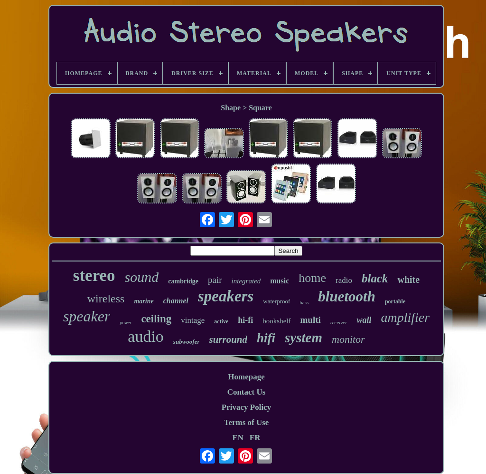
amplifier (405, 317)
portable (395, 301)
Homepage (246, 376)
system (303, 337)
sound (142, 277)
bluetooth (346, 296)
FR (255, 437)
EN (237, 437)
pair (215, 280)
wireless (106, 298)
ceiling (156, 319)
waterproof (276, 301)
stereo (94, 275)
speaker (87, 316)
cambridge (183, 281)
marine (143, 301)
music (279, 281)
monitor (348, 339)
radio (344, 280)
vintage (193, 320)
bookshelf (276, 321)
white (408, 279)
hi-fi (245, 320)
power (125, 322)
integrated (246, 281)
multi (310, 320)
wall (363, 320)
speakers (225, 296)
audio (146, 336)
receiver (338, 322)
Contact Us (246, 392)
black (375, 278)
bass (303, 302)
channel (175, 301)
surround (228, 339)
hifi (266, 338)
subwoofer (186, 341)
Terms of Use (246, 422)
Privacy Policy (246, 407)
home (312, 278)
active (221, 321)
